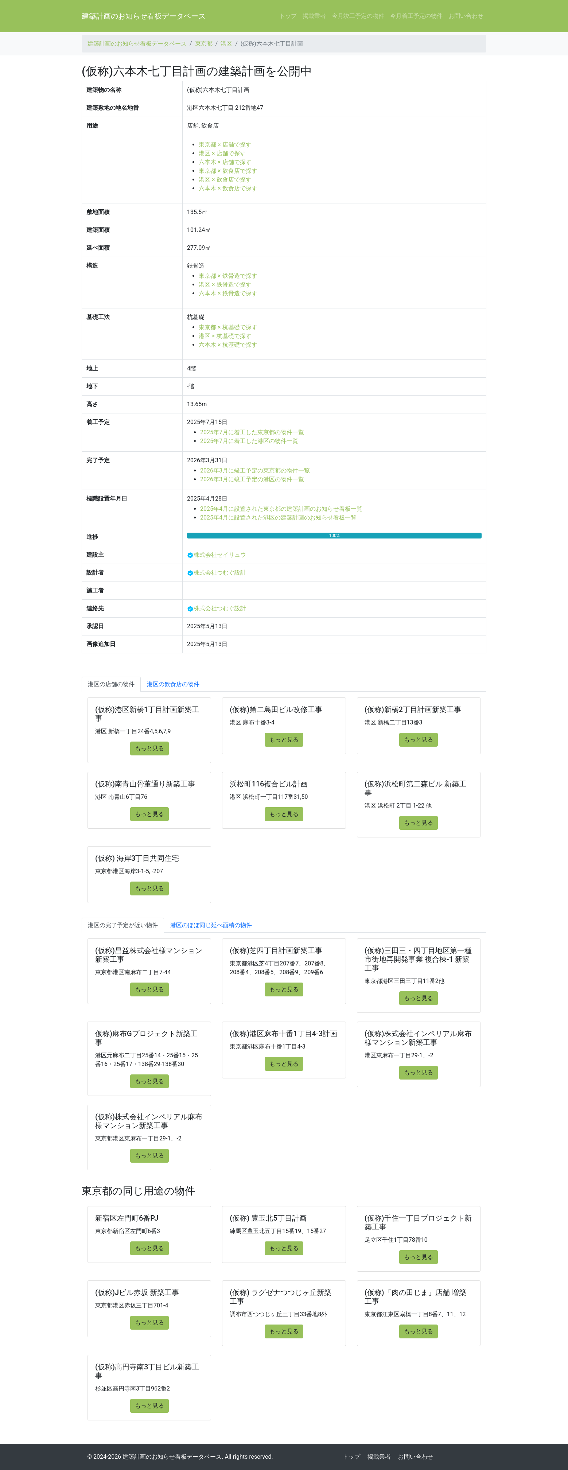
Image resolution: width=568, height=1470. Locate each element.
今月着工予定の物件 (416, 15)
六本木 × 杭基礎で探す (228, 344)
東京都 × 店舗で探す (225, 144)
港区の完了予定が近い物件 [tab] (123, 925)
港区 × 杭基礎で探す (225, 335)
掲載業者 (314, 15)
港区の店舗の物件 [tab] (111, 684)
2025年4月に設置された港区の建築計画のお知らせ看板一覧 (278, 517)
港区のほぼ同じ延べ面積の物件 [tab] (211, 925)
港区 (226, 43)
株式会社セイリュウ (220, 554)
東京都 (204, 43)
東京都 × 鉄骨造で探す (228, 275)
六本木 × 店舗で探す (225, 162)
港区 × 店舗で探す (222, 153)
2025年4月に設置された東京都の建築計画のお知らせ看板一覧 (281, 508)
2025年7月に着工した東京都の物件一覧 (252, 432)
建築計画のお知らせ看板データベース (144, 16)
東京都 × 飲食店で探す (228, 170)
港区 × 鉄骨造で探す (225, 284)
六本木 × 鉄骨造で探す (228, 293)
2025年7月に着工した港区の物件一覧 (249, 441)
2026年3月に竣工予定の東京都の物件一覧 (255, 470)
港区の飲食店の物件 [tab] (173, 684)
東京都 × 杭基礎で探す (228, 327)
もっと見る (149, 748)
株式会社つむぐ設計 (220, 572)
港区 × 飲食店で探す (225, 179)
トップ (288, 15)
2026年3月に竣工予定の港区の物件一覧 (252, 479)
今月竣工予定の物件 (358, 15)
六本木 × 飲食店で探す (228, 188)
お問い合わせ (465, 15)
